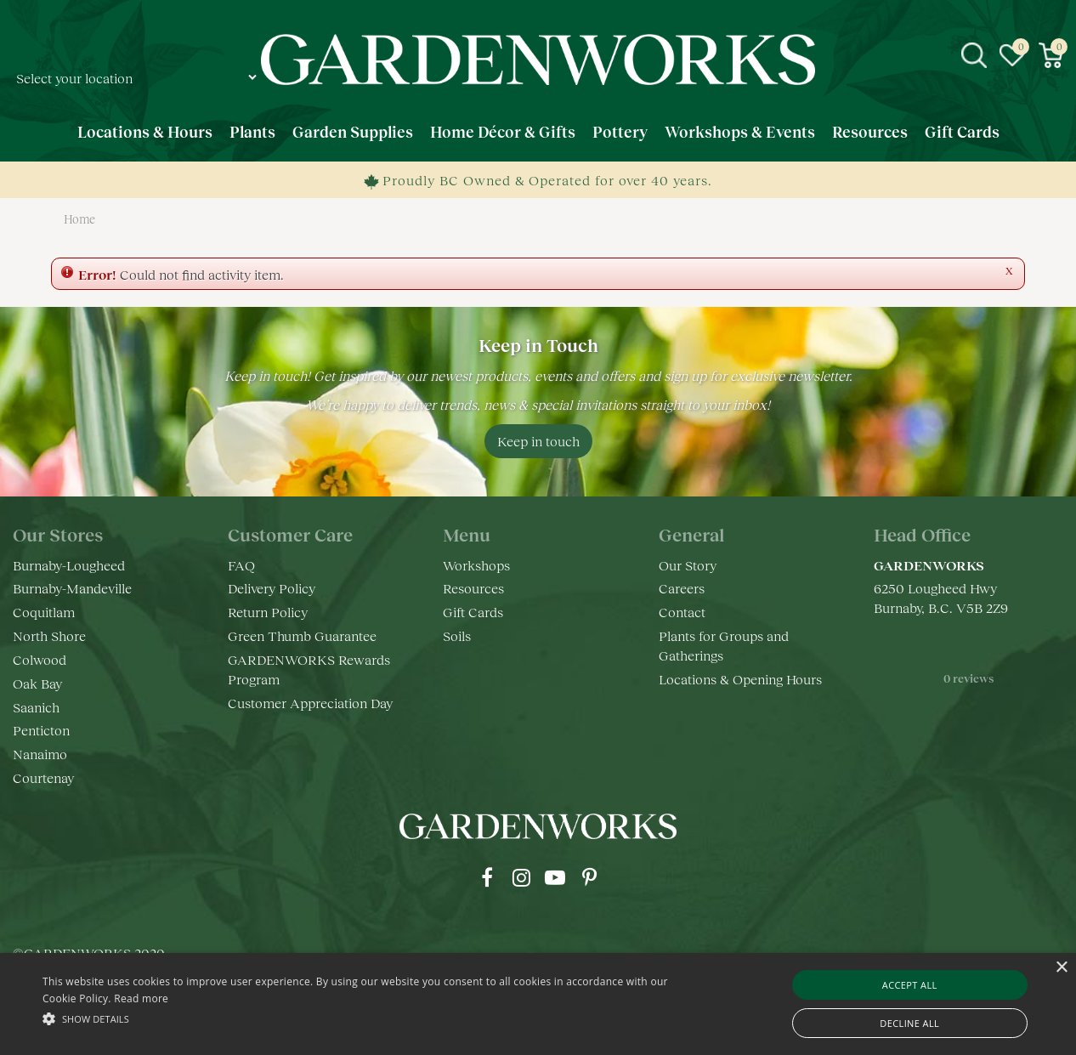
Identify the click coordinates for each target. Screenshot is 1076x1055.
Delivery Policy (271, 588)
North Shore (49, 635)
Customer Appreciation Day (310, 703)
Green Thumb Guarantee (302, 635)
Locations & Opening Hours (740, 679)
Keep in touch (538, 441)
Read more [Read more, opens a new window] (141, 998)
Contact (682, 612)
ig (521, 877)
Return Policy (268, 612)
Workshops (476, 565)
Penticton (41, 730)
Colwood (39, 659)
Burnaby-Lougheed (69, 565)
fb (487, 877)
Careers (682, 588)
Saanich (36, 707)
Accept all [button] (909, 984)
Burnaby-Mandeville (72, 588)
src (974, 55)
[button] (364, 1018)
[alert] (538, 1004)
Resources (473, 588)
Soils (457, 635)
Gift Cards (473, 612)
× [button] (1061, 967)
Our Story (687, 565)
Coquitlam (44, 612)
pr (589, 877)
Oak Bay (37, 683)
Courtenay (43, 777)
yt (555, 877)
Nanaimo (40, 754)
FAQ (241, 565)
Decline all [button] (909, 1023)
